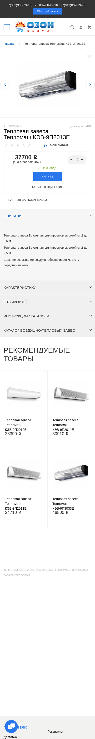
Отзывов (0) (48, 302)
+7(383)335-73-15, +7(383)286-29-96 (32, 5)
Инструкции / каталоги (48, 316)
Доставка (10, 737)
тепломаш (62, 569)
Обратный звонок (47, 11)
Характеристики (48, 288)
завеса (35, 569)
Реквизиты (55, 731)
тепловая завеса (16, 569)
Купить (47, 176)
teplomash (80, 569)
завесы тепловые (17, 575)
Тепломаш (13, 126)
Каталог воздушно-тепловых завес (48, 330)
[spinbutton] (77, 159)
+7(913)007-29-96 (72, 5)
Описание (48, 216)
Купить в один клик (47, 187)
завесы (47, 569)
